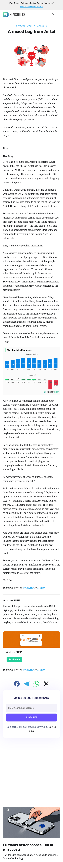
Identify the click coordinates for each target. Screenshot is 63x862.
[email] (31, 708)
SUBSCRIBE (31, 717)
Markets (41, 26)
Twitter (41, 587)
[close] (59, 5)
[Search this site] (53, 14)
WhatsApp (28, 587)
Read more (14, 659)
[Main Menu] (58, 14)
